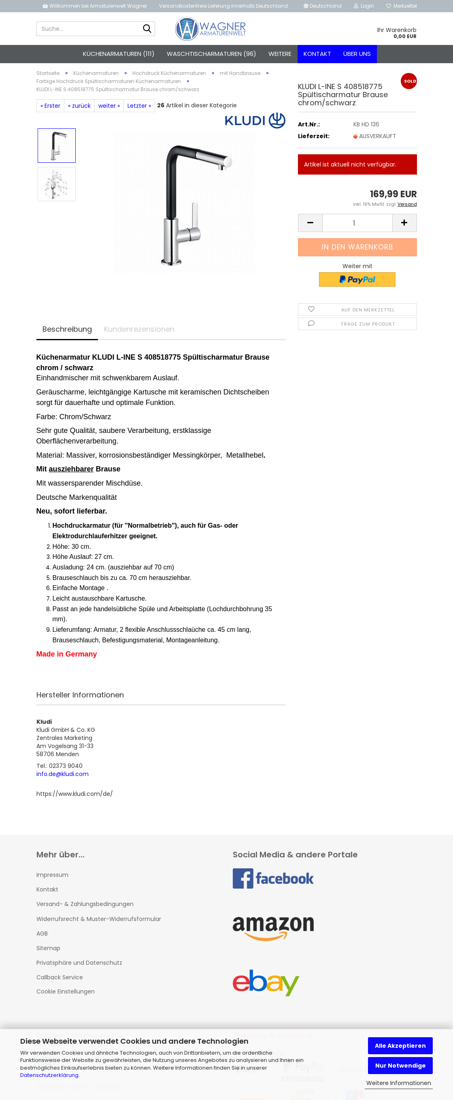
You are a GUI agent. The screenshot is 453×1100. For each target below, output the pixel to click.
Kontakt (317, 53)
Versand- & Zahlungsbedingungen (85, 904)
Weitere (279, 53)
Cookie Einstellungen (65, 991)
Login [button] (364, 5)
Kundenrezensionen (139, 329)
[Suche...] (147, 29)
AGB (42, 933)
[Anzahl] (357, 223)
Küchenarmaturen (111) (119, 53)
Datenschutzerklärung (49, 1075)
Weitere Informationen (398, 1083)
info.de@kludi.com (62, 774)
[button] (323, 6)
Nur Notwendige (400, 1066)
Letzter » (139, 106)
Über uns (357, 53)
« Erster (50, 106)
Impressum (52, 875)
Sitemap (48, 948)
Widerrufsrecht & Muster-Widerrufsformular (98, 919)
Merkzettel (401, 5)
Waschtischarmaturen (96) (211, 53)
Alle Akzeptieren (400, 1046)
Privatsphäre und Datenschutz (79, 963)
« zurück (79, 106)
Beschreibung (67, 329)
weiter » (109, 106)
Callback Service (59, 977)
